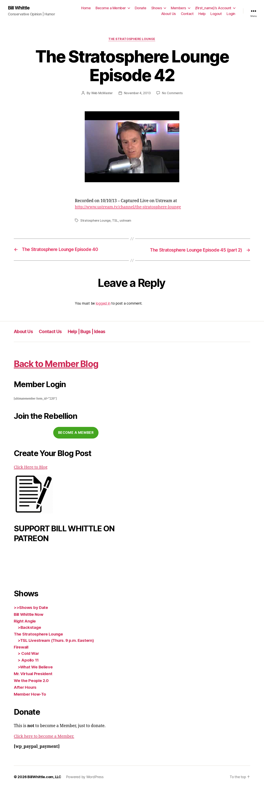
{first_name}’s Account (213, 8)
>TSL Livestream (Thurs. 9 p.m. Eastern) (57, 640)
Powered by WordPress (85, 777)
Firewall (21, 647)
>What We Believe (36, 666)
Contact (187, 14)
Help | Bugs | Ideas (91, 331)
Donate (140, 8)
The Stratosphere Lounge (132, 39)
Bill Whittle (19, 8)
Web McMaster (102, 93)
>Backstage (29, 627)
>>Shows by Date (31, 607)
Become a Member (111, 8)
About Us (168, 14)
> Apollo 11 (28, 660)
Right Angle (25, 621)
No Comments (172, 93)
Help (201, 14)
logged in (103, 303)
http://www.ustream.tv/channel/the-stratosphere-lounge (129, 207)
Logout (216, 14)
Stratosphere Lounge (95, 221)
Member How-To (30, 694)
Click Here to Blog (31, 467)
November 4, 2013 (137, 93)
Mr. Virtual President (34, 673)
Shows (156, 8)
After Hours (25, 687)
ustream (126, 221)
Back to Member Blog (59, 363)
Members (178, 8)
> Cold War (29, 653)
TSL (115, 221)
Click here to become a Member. (45, 736)
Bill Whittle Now (29, 614)
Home (86, 8)
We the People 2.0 (31, 680)
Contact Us (52, 331)
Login (231, 14)
